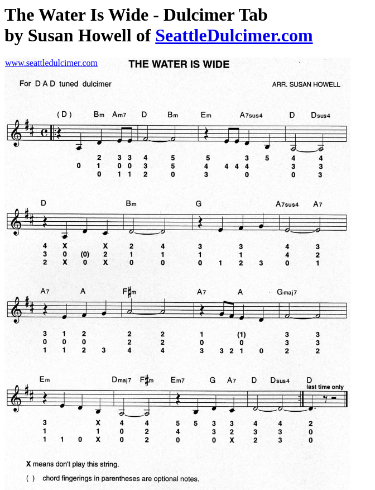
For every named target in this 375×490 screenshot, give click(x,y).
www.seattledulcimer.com (51, 63)
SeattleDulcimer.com (233, 35)
